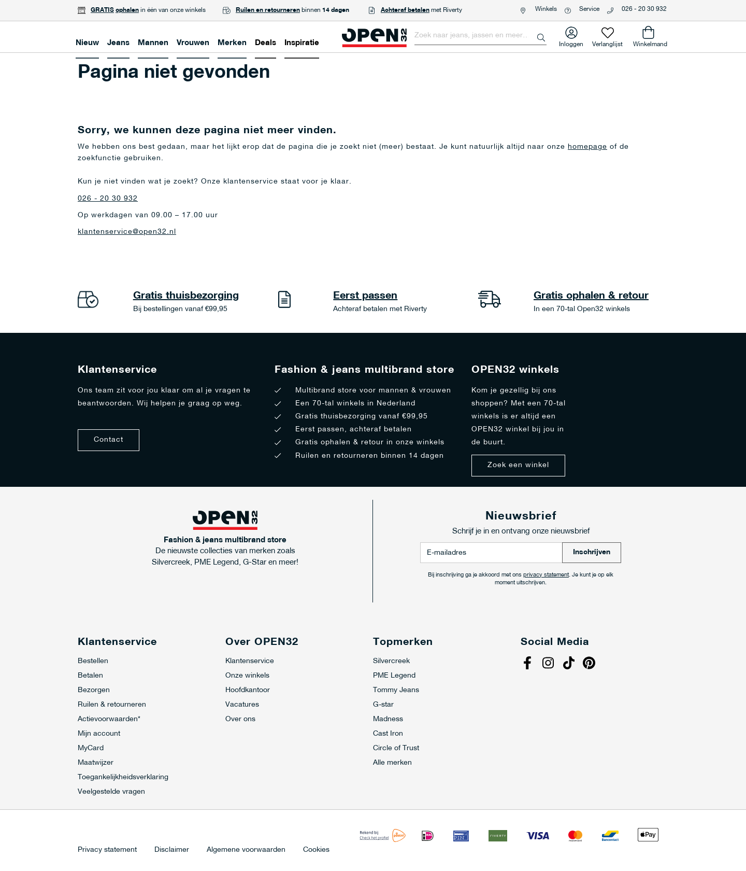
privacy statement (546, 575)
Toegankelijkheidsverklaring (123, 777)
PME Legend (394, 676)
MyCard (91, 748)
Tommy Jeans (396, 690)
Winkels (546, 9)
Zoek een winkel (518, 465)
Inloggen (571, 42)
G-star (383, 705)
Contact (108, 440)
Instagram (549, 664)
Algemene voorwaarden (246, 850)
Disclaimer (171, 850)
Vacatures (242, 705)
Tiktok (570, 664)
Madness (388, 719)
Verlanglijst (607, 42)
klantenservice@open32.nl (127, 232)
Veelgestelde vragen (111, 792)
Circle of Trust (396, 748)
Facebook (528, 664)
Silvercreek (391, 661)
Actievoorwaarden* (109, 719)
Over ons (240, 719)
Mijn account (99, 734)
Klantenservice (249, 661)
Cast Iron (388, 734)
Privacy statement (107, 850)
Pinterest (590, 664)
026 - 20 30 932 (644, 9)
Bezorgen (94, 690)
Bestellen (93, 661)
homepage (587, 147)
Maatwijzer (95, 763)
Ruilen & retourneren (112, 705)
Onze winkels (247, 676)
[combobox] (480, 35)
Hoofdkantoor (247, 690)
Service (589, 9)
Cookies (316, 850)
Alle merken (392, 763)
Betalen (90, 676)
